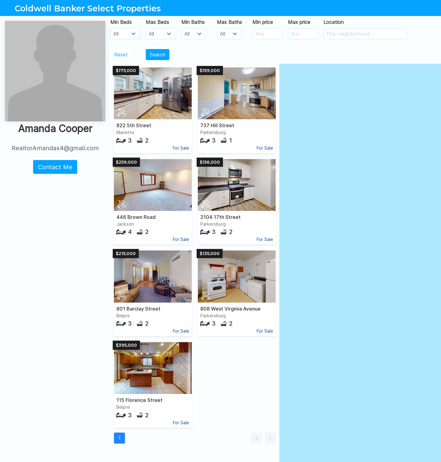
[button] (256, 438)
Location (333, 22)
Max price (299, 22)
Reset (121, 55)
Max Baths (229, 22)
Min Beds (121, 22)
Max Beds (157, 22)
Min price (262, 22)
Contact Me (55, 167)
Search (157, 55)
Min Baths (193, 22)
